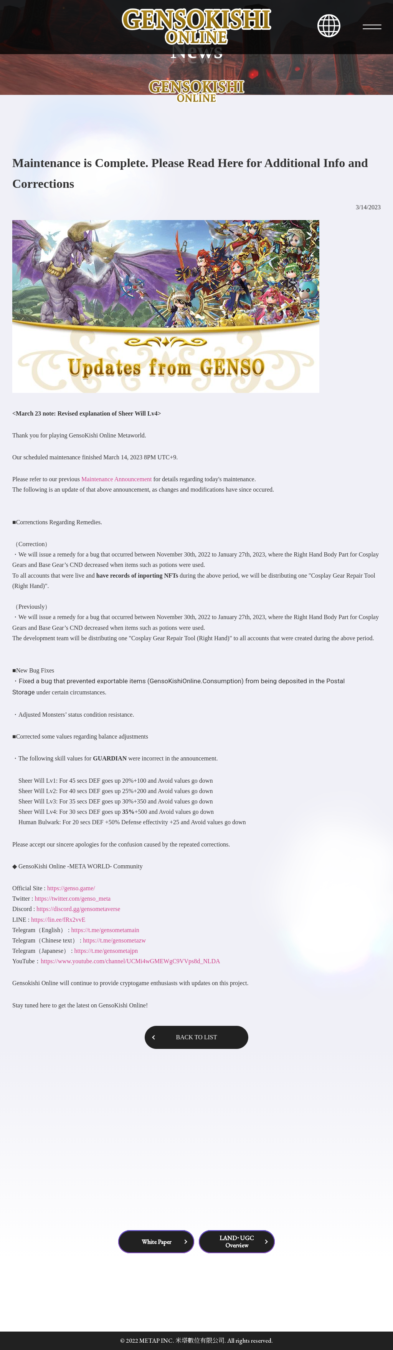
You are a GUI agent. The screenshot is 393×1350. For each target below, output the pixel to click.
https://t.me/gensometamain (105, 930)
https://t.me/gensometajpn (106, 950)
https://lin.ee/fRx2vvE (58, 919)
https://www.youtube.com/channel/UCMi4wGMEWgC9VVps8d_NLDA (130, 961)
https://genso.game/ (70, 888)
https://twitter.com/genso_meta (73, 898)
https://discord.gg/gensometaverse (78, 909)
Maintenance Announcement (116, 479)
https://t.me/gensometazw (114, 940)
